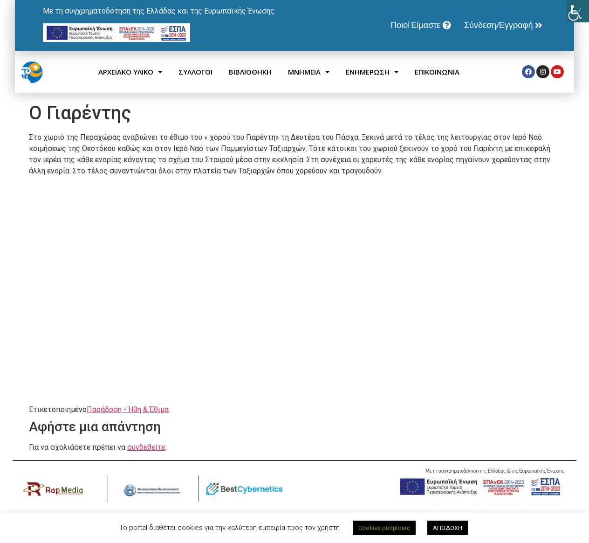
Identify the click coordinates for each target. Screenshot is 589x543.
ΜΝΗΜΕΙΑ (308, 72)
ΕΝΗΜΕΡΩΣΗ (372, 72)
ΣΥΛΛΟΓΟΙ (195, 71)
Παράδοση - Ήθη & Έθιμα (128, 409)
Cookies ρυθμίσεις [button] (384, 527)
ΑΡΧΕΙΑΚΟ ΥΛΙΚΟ (130, 72)
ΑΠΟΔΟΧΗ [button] (447, 527)
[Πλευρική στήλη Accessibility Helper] (578, 11)
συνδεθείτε (146, 447)
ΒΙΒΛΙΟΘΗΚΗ (250, 71)
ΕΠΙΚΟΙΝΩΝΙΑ (437, 71)
